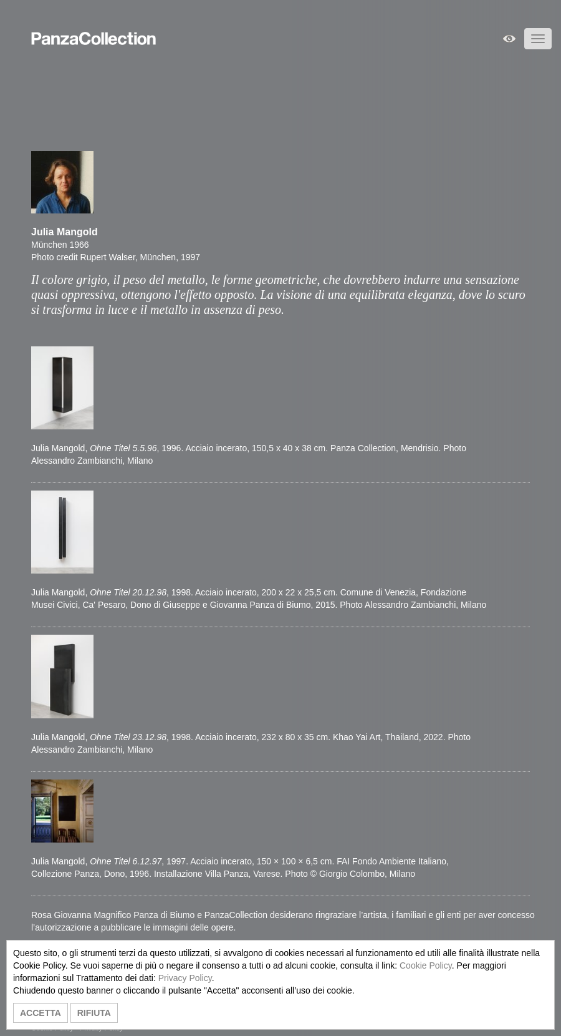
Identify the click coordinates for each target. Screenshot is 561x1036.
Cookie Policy (426, 965)
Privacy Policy (185, 978)
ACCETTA (40, 1013)
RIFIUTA (94, 1013)
